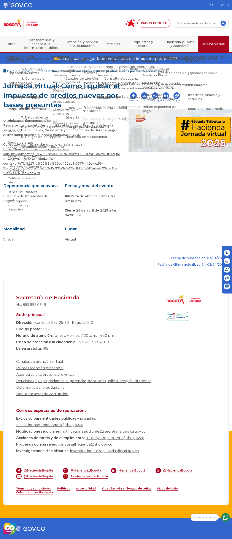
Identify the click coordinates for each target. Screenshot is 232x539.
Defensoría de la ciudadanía (40, 387)
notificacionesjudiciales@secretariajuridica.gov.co (104, 431)
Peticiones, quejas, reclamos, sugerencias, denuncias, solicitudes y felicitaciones (83, 381)
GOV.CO (222, 5)
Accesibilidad (86, 488)
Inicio (8, 71)
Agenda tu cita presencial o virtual (45, 374)
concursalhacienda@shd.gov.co (85, 444)
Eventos (24, 71)
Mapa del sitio (167, 488)
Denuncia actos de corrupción (42, 394)
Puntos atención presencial (40, 368)
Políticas (63, 488)
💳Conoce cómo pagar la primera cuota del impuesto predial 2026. (116, 58)
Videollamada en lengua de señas (126, 488)
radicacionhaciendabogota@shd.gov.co (49, 425)
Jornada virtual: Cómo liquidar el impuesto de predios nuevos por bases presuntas (98, 71)
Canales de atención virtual (39, 361)
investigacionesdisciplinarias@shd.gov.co (104, 451)
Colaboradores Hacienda (34, 492)
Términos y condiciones (33, 488)
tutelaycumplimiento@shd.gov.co (115, 438)
